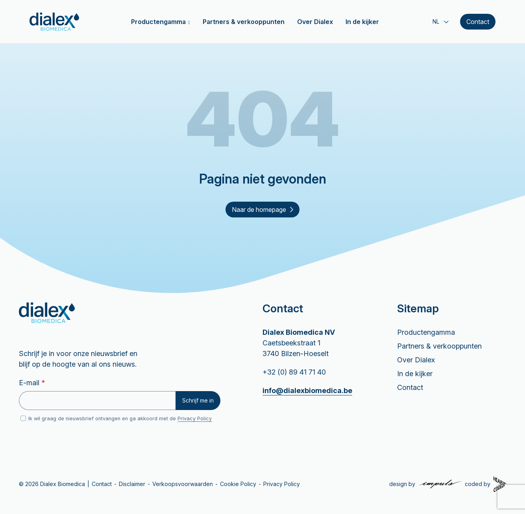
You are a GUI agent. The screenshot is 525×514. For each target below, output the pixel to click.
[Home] (54, 22)
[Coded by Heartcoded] (485, 484)
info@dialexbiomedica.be (307, 390)
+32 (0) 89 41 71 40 (294, 372)
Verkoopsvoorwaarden (182, 484)
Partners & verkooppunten (244, 22)
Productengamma (158, 22)
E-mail (32, 383)
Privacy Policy (194, 418)
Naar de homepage (262, 209)
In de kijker (362, 22)
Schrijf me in (198, 400)
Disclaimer (132, 484)
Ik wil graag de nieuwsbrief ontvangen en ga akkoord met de (120, 418)
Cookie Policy (238, 484)
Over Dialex (315, 22)
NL (436, 22)
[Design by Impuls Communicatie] (425, 484)
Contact (477, 22)
